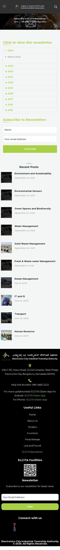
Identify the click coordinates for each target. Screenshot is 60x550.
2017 (10, 99)
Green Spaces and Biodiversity (33, 208)
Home (16, 22)
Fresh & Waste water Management (35, 261)
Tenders (32, 427)
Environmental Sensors (28, 191)
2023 (10, 66)
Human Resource (25, 331)
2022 (10, 71)
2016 (10, 104)
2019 (10, 88)
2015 (10, 110)
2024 (11, 50)
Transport (20, 314)
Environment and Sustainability (33, 173)
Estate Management (26, 279)
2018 (10, 93)
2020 (10, 82)
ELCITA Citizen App (35, 395)
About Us (32, 421)
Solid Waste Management (30, 243)
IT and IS (20, 296)
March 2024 (14, 57)
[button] (55, 7)
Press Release (32, 439)
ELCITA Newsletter (32, 452)
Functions (32, 433)
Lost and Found (32, 445)
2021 (10, 77)
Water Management (26, 226)
